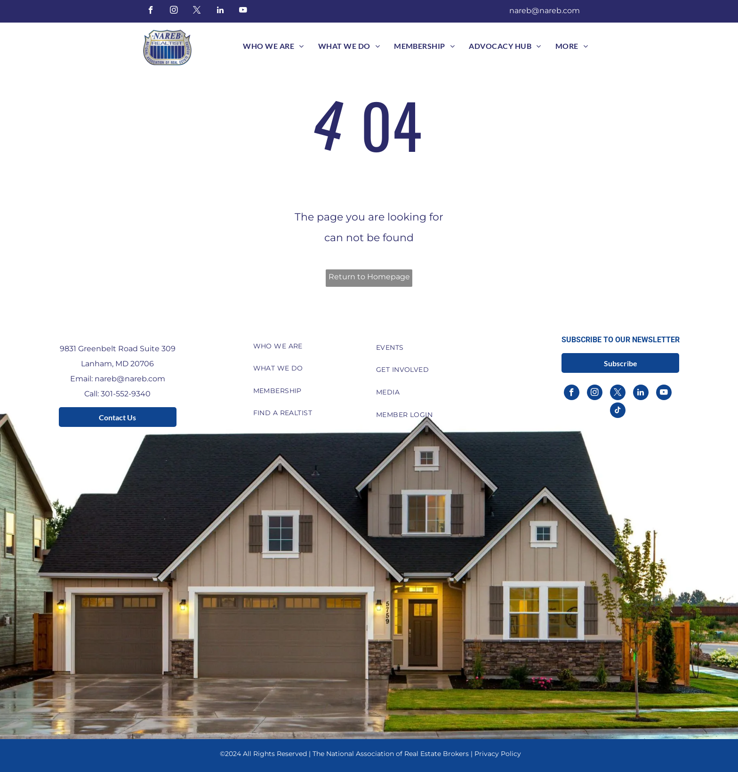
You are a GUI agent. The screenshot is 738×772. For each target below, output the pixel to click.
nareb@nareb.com (544, 10)
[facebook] (151, 11)
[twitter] (197, 11)
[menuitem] (273, 46)
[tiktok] (618, 411)
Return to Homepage (369, 276)
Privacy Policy (497, 753)
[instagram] (174, 11)
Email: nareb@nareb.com (117, 378)
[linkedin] (220, 11)
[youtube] (243, 11)
